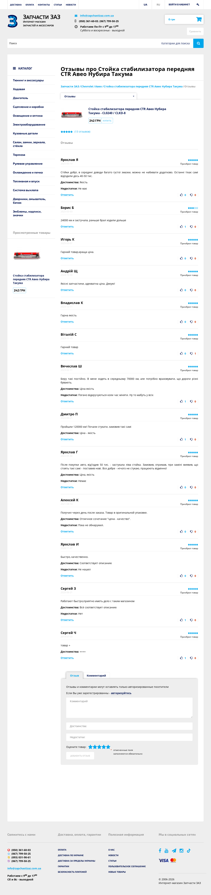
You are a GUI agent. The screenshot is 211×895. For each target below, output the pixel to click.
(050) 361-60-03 (88, 21)
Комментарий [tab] (96, 675)
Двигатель (20, 98)
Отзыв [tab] (74, 675)
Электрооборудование (29, 124)
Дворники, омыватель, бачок (29, 200)
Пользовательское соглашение (127, 866)
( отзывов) (82, 131)
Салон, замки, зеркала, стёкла (29, 143)
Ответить (67, 195)
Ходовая (19, 89)
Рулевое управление (28, 163)
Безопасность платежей (72, 871)
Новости (71, 4)
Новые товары (117, 871)
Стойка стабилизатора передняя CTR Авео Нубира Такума (31, 279)
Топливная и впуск (26, 181)
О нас (111, 849)
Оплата (30, 4)
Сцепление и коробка (28, 106)
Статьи (58, 4)
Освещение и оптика (28, 115)
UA (145, 4)
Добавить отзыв (80, 755)
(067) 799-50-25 (109, 21)
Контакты (44, 4)
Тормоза (19, 154)
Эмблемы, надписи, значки (27, 213)
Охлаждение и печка (28, 172)
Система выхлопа (25, 190)
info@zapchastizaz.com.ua (97, 15)
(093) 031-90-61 (21, 857)
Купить (107, 120)
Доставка (16, 4)
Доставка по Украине (71, 855)
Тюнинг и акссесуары (28, 80)
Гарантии (63, 866)
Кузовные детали (25, 133)
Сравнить (195, 31)
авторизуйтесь (121, 693)
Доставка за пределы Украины (76, 860)
